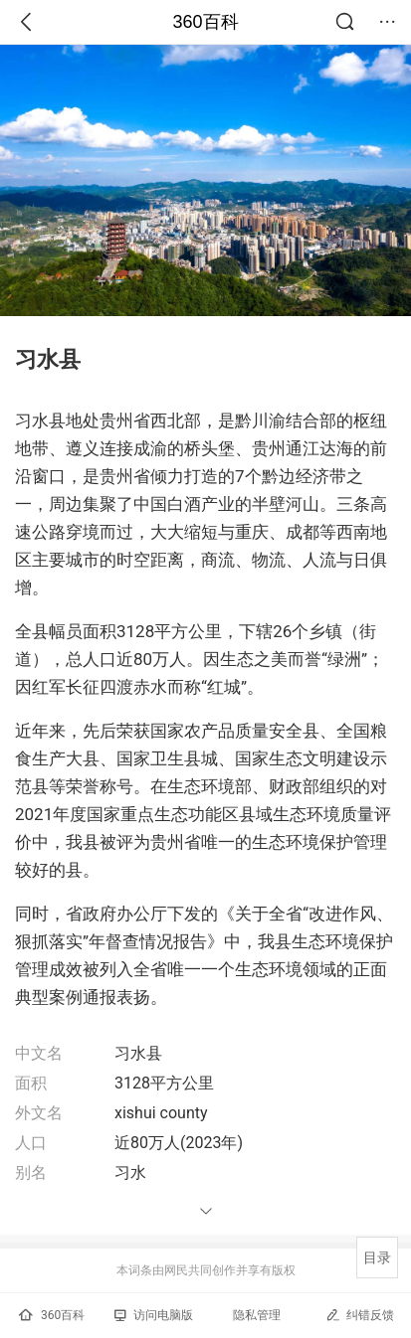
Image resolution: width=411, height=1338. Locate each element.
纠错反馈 (359, 1314)
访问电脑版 (153, 1315)
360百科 (205, 22)
